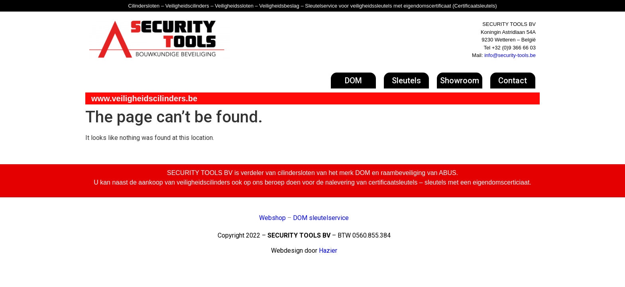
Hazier (328, 250)
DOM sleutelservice (321, 218)
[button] (353, 80)
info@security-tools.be (510, 55)
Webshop (272, 218)
